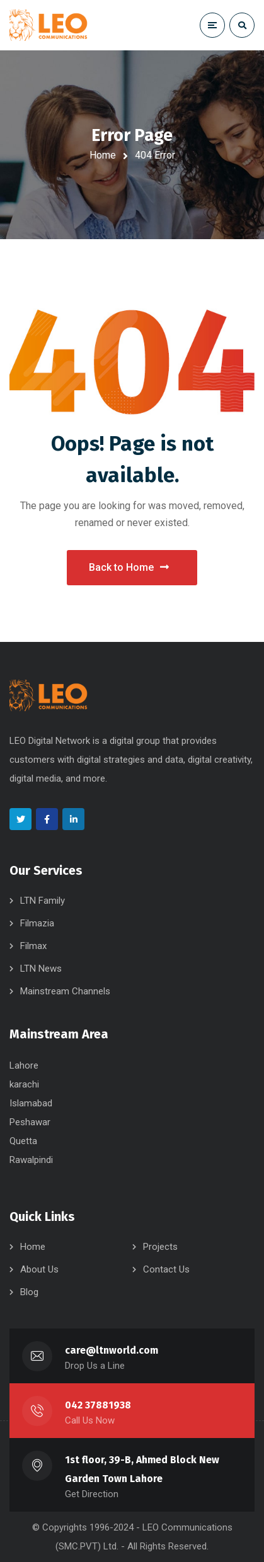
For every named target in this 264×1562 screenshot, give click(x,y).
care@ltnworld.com (111, 1350)
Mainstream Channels (65, 991)
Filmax (33, 946)
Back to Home (129, 567)
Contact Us (166, 1269)
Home (102, 155)
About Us (39, 1269)
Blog (29, 1292)
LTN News (41, 968)
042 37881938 (98, 1405)
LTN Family (42, 900)
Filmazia (37, 923)
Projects (160, 1246)
